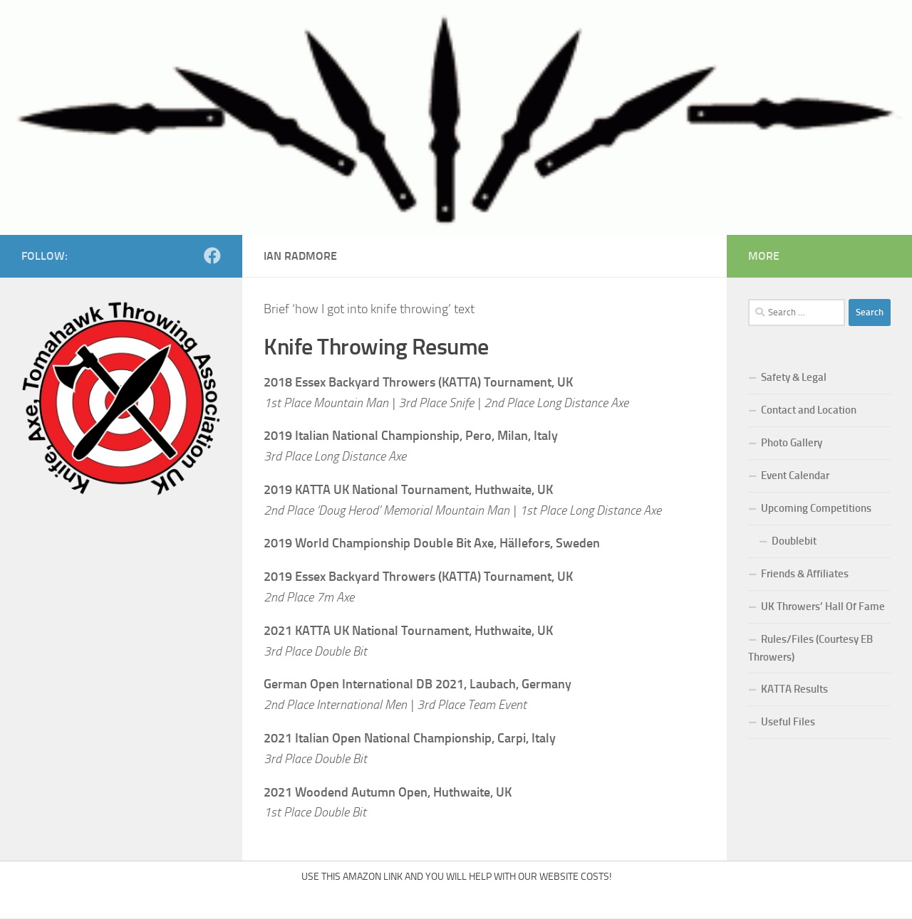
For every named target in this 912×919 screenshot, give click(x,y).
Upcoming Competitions (816, 508)
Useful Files (788, 721)
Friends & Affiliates (805, 573)
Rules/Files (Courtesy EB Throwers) (810, 648)
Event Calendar (795, 475)
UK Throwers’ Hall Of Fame (823, 606)
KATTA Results (794, 689)
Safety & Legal (793, 377)
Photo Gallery (791, 442)
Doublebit (794, 541)
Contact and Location (808, 410)
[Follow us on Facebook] (212, 255)
